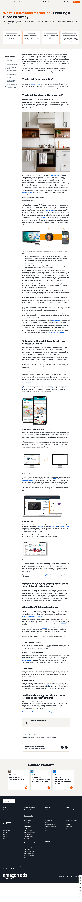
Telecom (47, 832)
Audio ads (5, 836)
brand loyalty (45, 685)
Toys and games (48, 834)
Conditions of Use (12, 866)
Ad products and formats (7, 823)
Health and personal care (50, 824)
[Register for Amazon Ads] (38, 720)
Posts (48, 387)
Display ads (5, 832)
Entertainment (48, 816)
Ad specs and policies (70, 816)
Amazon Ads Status (47, 866)
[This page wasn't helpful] (62, 747)
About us (5, 866)
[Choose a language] (9, 801)
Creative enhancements (29, 818)
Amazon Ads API (27, 849)
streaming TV (56, 320)
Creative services (27, 820)
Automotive (47, 809)
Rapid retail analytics (28, 838)
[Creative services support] (70, 33)
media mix (44, 628)
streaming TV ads (45, 575)
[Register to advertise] (12, 33)
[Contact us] (31, 33)
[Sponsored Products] (50, 33)
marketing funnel (35, 84)
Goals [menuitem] (4, 807)
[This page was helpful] (66, 747)
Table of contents (10, 56)
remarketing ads (62, 184)
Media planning (27, 811)
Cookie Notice (38, 866)
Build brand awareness (7, 809)
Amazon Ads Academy (70, 809)
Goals (15, 2)
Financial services (48, 820)
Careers (54, 866)
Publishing (47, 830)
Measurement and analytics (28, 827)
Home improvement (49, 828)
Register (76, 2)
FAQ (67, 818)
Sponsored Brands (64, 526)
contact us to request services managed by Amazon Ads (56, 722)
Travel (46, 837)
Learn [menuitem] (67, 807)
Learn (56, 2)
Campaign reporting (28, 834)
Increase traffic (6, 813)
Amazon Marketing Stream (29, 832)
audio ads (63, 623)
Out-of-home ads (6, 838)
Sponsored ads (6, 826)
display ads (44, 217)
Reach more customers (7, 811)
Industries (48, 807)
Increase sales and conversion (9, 816)
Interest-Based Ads (30, 866)
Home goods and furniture (50, 826)
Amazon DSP (53, 526)
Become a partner (69, 828)
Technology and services (30, 843)
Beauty (46, 811)
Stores (54, 387)
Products (21, 2)
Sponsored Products (49, 210)
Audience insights (27, 809)
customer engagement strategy (55, 332)
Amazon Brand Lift (28, 830)
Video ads (5, 834)
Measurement (37, 2)
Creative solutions (28, 816)
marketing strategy (27, 660)
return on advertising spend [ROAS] (32, 616)
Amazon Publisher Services (29, 851)
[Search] (64, 2)
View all (4, 840)
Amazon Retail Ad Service (29, 853)
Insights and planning (29, 807)
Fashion (46, 818)
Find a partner (69, 826)
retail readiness (26, 382)
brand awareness (54, 175)
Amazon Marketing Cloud (29, 847)
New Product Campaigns (29, 855)
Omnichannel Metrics (28, 836)
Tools (44, 2)
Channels (28, 2)
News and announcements (71, 820)
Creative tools (27, 822)
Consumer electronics (49, 813)
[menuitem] (9, 832)
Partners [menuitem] (68, 824)
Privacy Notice (21, 866)
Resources (68, 813)
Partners (50, 2)
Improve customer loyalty (8, 818)
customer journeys (27, 192)
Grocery (46, 822)
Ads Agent (26, 857)
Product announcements (71, 811)
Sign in (69, 1)
